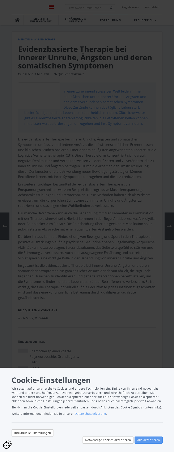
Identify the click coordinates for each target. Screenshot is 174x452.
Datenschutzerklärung (90, 414)
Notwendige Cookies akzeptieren (108, 440)
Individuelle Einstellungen (32, 433)
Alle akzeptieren (148, 440)
